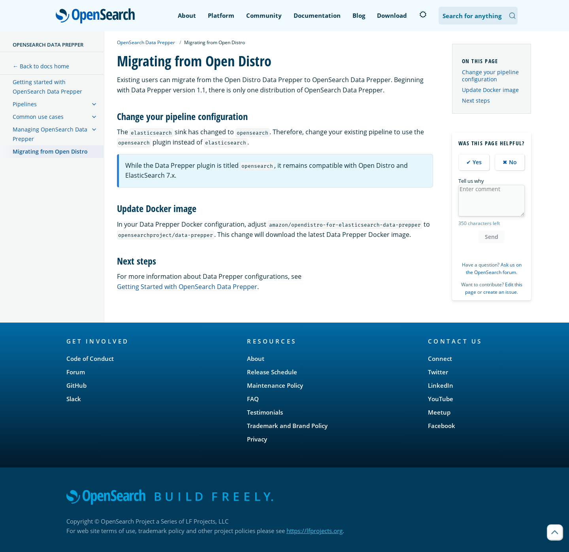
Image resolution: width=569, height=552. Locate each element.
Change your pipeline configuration (490, 75)
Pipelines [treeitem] (25, 104)
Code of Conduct (90, 358)
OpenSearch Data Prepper (48, 44)
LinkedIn (440, 385)
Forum (75, 372)
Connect (440, 358)
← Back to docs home (41, 66)
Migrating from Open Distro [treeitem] (50, 151)
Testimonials (265, 412)
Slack (73, 399)
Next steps (476, 100)
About (187, 15)
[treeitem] (94, 104)
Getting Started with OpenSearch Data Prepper (187, 286)
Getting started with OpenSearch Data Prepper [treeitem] (47, 86)
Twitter (438, 372)
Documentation (317, 15)
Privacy (257, 439)
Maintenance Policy (275, 385)
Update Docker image (490, 90)
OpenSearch (97, 16)
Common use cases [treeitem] (38, 116)
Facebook (441, 426)
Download (392, 15)
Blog (358, 15)
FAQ (253, 399)
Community (264, 15)
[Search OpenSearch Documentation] (478, 15)
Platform (221, 15)
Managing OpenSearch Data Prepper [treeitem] (50, 134)
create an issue (500, 292)
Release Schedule (272, 372)
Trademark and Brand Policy (287, 426)
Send (491, 236)
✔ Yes (474, 162)
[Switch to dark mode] (423, 15)
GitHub (76, 385)
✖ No (510, 162)
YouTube (440, 399)
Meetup (439, 412)
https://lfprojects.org (314, 531)
